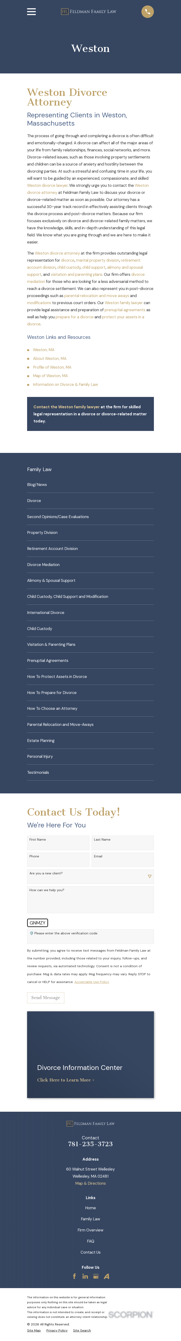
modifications (39, 302)
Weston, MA (43, 349)
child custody (69, 267)
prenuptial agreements (125, 309)
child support (94, 267)
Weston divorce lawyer (47, 185)
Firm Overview (90, 1230)
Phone (34, 856)
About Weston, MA (49, 358)
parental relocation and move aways (96, 295)
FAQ (90, 1241)
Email (98, 856)
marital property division (97, 260)
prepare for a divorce (75, 316)
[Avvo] (106, 1276)
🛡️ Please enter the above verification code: (63, 933)
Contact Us (91, 1252)
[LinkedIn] (85, 1276)
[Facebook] (74, 1276)
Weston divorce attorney (57, 253)
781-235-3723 (90, 1144)
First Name (37, 840)
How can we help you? (46, 890)
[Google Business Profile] (96, 1276)
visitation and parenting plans (76, 274)
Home (90, 1207)
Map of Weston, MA (50, 375)
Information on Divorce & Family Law (65, 384)
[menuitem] (90, 485)
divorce (67, 260)
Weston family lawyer (124, 302)
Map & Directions (90, 1183)
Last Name (102, 840)
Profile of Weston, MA (52, 367)
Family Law (90, 1219)
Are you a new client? (46, 873)
